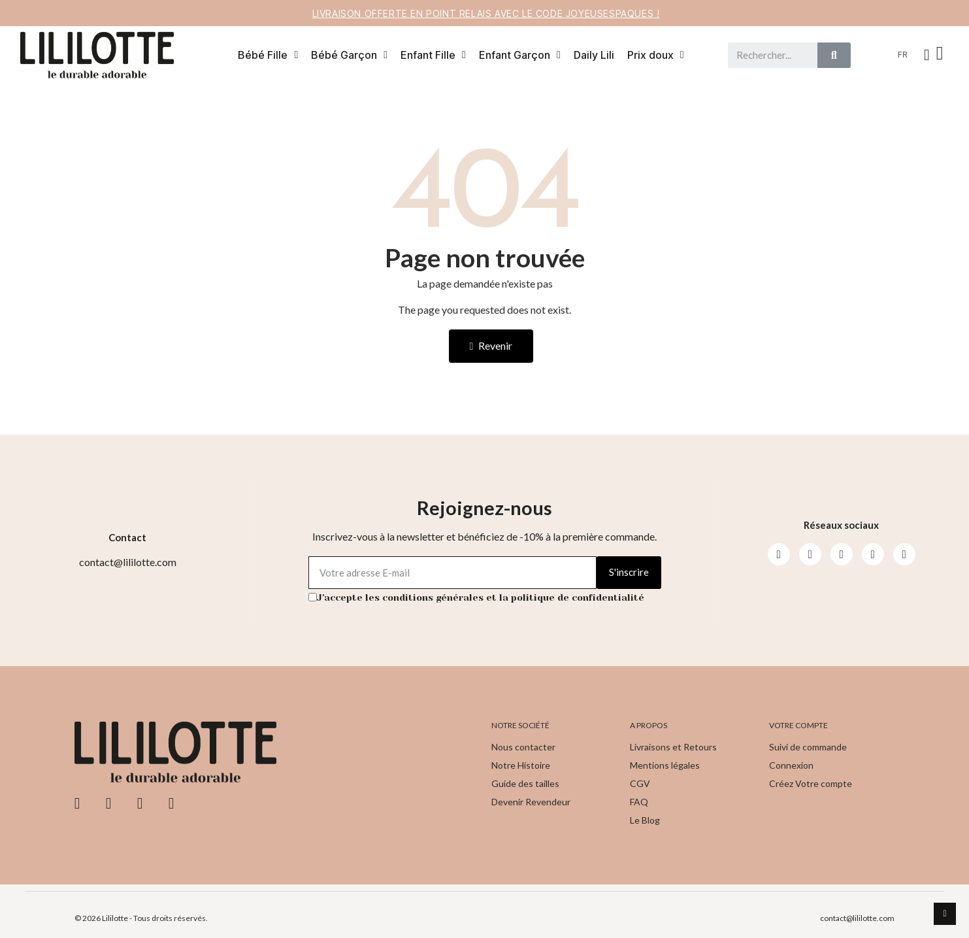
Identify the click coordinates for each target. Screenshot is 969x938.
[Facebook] (779, 554)
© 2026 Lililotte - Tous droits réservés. (141, 918)
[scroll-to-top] (945, 914)
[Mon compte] (927, 55)
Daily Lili (594, 54)
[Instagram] (810, 554)
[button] (941, 55)
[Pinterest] (873, 554)
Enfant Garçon (520, 55)
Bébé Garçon (349, 55)
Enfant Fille (433, 55)
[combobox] (767, 55)
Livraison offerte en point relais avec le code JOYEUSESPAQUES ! (486, 13)
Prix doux (655, 55)
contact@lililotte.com (857, 918)
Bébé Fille (268, 55)
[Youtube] (841, 554)
